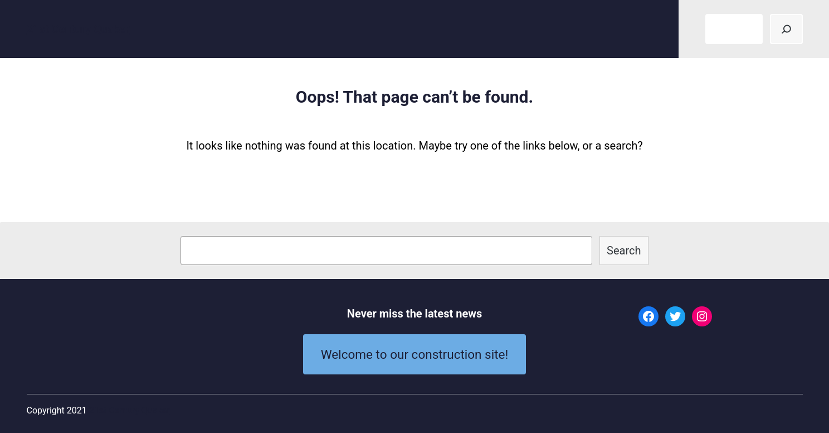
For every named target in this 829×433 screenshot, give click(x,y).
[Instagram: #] (702, 316)
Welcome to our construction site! (415, 354)
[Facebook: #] (648, 316)
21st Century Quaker (78, 29)
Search (624, 250)
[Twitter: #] (675, 316)
